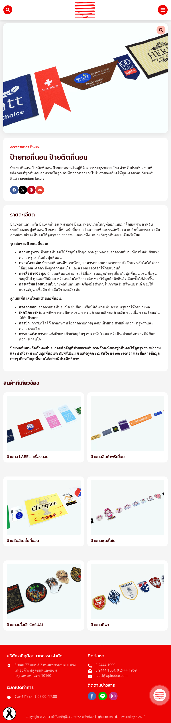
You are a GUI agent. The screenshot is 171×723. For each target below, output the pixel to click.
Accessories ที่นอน (24, 146)
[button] (14, 190)
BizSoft (141, 717)
